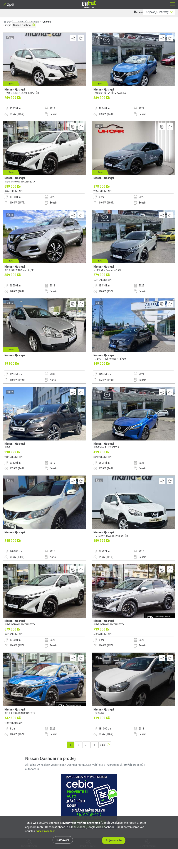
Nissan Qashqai (24, 25)
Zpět (8, 4)
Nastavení (63, 841)
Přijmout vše (115, 841)
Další (105, 792)
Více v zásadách (46, 832)
